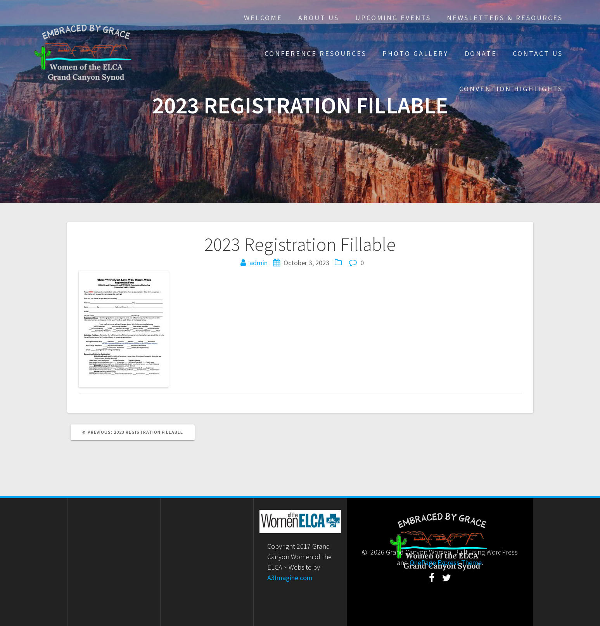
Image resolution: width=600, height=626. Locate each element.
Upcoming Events (393, 17)
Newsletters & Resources (505, 17)
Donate (481, 53)
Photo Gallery (415, 53)
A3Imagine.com (290, 577)
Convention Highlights (511, 88)
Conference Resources (316, 53)
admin (258, 262)
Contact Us (538, 53)
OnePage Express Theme (446, 562)
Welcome (263, 17)
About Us (318, 17)
